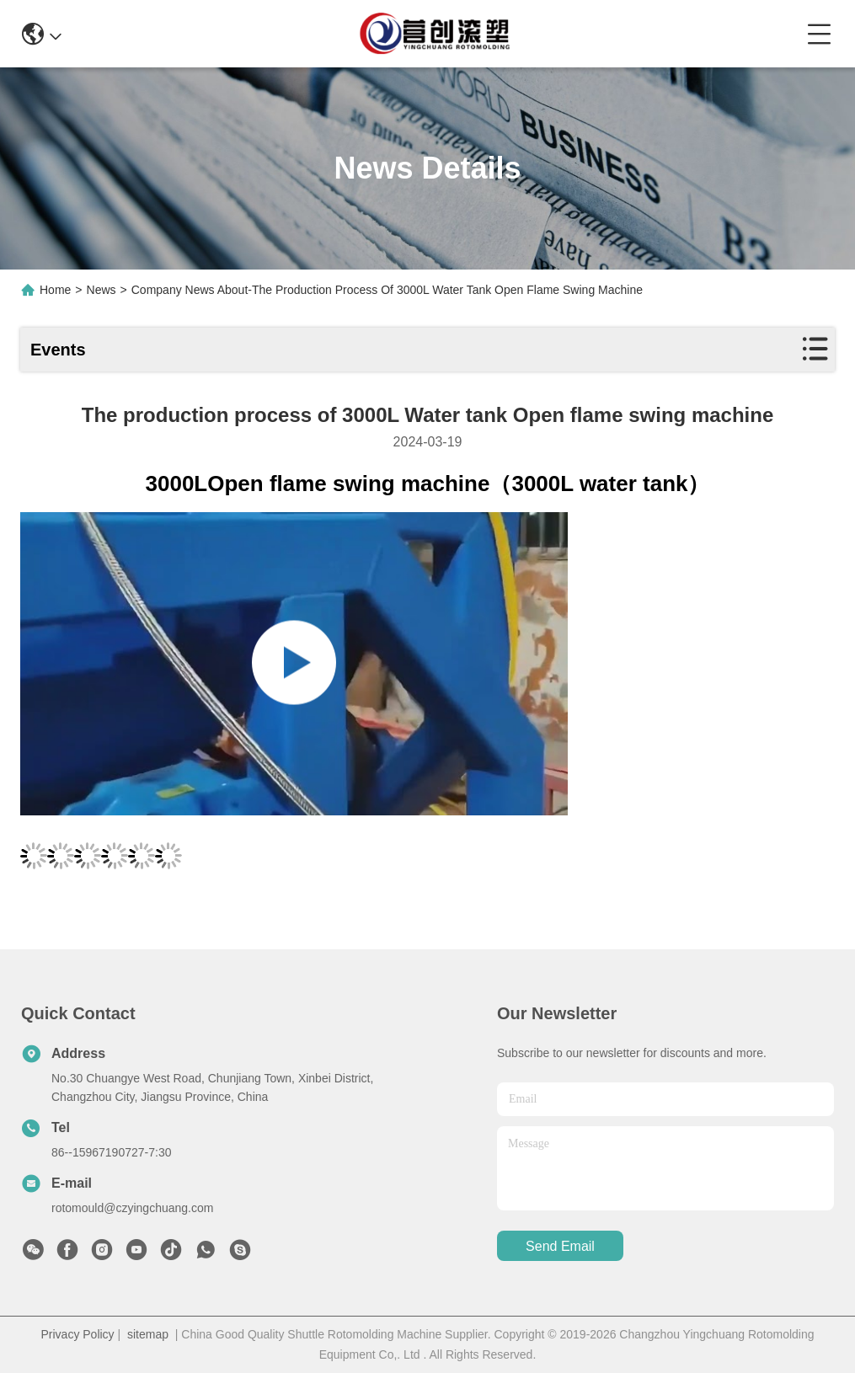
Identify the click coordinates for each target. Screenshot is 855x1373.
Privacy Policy (77, 1334)
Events (58, 349)
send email (560, 1246)
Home (55, 290)
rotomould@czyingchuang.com (132, 1208)
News (101, 290)
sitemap (147, 1334)
